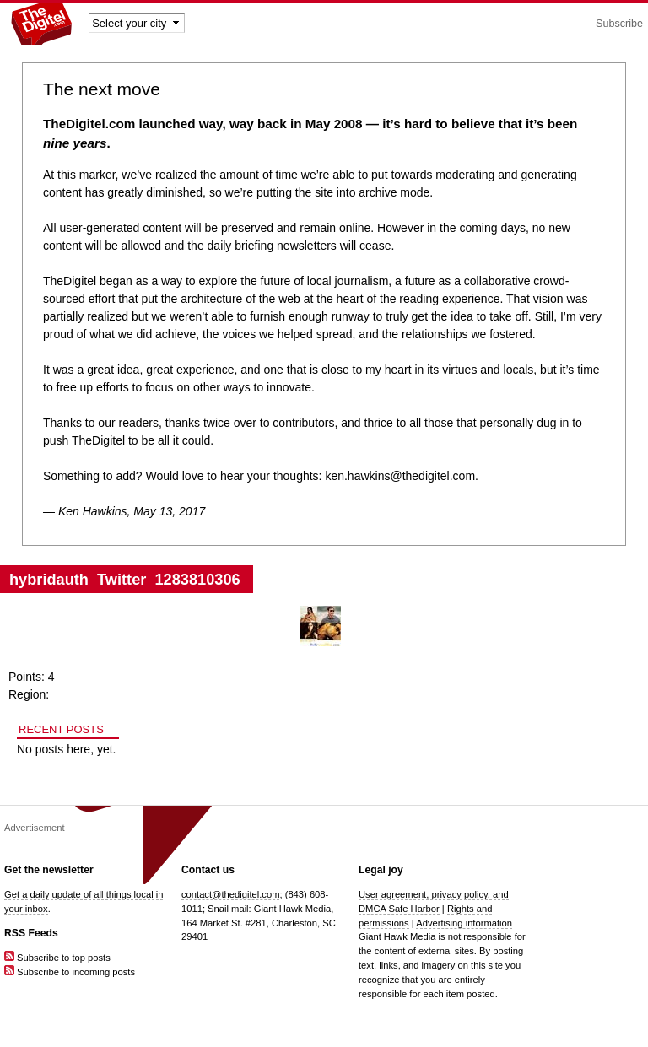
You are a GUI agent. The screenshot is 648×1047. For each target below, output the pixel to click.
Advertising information (464, 923)
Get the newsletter (49, 870)
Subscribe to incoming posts (69, 972)
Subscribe (619, 24)
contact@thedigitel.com (230, 894)
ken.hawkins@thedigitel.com (400, 476)
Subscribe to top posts (57, 958)
